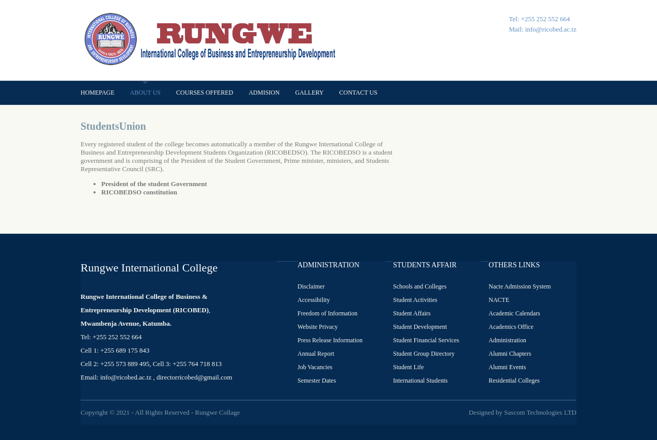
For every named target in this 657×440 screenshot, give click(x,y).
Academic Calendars (514, 313)
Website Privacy (318, 326)
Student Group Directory (424, 353)
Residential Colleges (514, 380)
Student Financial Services (426, 340)
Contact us (358, 92)
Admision (263, 92)
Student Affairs (412, 313)
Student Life (408, 367)
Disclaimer (311, 286)
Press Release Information (330, 340)
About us (145, 92)
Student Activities (415, 300)
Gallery (309, 92)
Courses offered (204, 92)
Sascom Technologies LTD (540, 412)
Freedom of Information (327, 313)
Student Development (420, 326)
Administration (507, 340)
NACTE (499, 300)
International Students (420, 380)
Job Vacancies (315, 367)
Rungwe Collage (217, 412)
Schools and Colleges (419, 286)
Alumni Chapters (510, 353)
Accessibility (314, 300)
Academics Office (511, 326)
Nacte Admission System (520, 286)
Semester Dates (317, 380)
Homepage (98, 92)
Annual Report (316, 353)
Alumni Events (507, 367)
